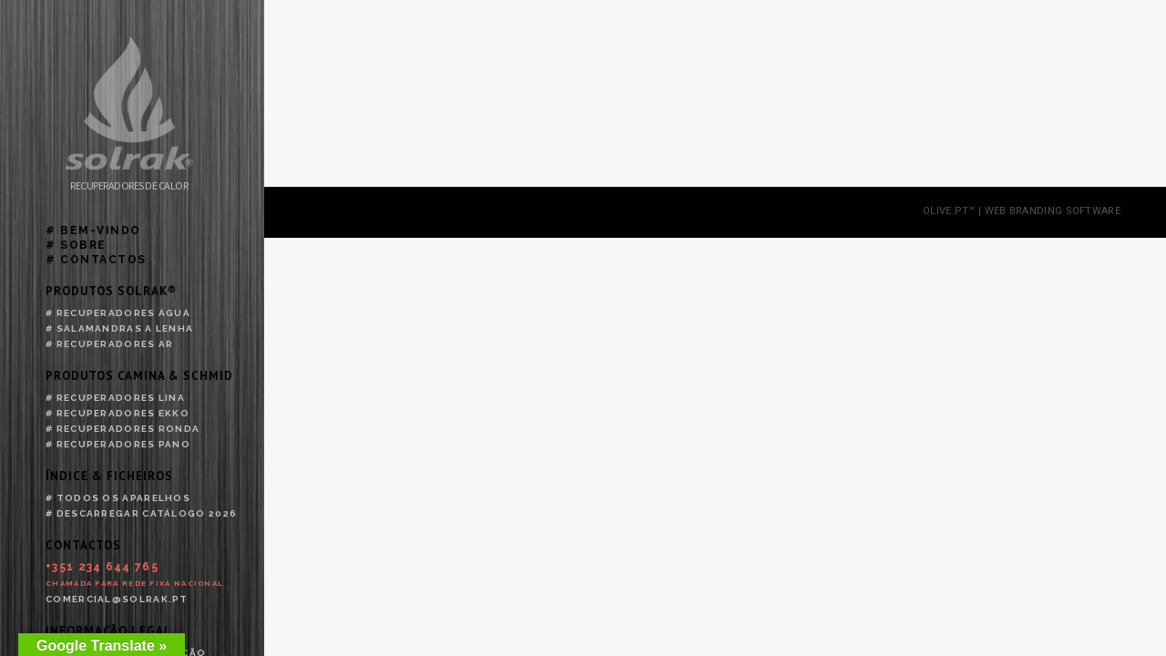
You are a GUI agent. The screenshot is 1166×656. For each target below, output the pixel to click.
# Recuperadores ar (109, 344)
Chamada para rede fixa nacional (134, 583)
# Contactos (96, 259)
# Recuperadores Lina (115, 398)
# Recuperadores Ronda (122, 429)
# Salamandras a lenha (119, 328)
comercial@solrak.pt (117, 599)
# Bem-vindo (93, 230)
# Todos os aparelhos (118, 498)
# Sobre (76, 245)
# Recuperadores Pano (118, 444)
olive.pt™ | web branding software (1021, 236)
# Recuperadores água (118, 313)
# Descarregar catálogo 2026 (141, 513)
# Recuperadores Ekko (117, 413)
